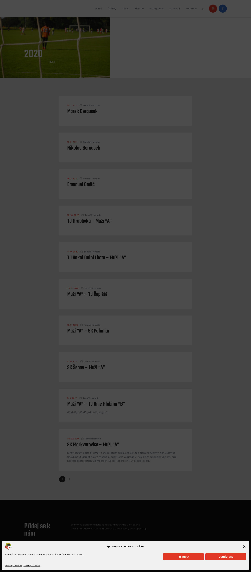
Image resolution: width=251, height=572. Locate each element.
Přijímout (183, 556)
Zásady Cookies (13, 565)
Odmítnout (226, 556)
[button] (244, 546)
